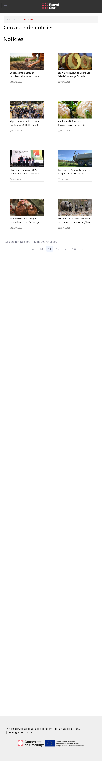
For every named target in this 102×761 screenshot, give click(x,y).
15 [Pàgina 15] (57, 248)
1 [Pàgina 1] (26, 248)
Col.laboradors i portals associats (54, 728)
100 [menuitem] (74, 248)
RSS (77, 728)
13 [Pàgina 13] (41, 248)
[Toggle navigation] (5, 5)
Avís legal (11, 728)
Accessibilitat (26, 728)
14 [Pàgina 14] (49, 248)
